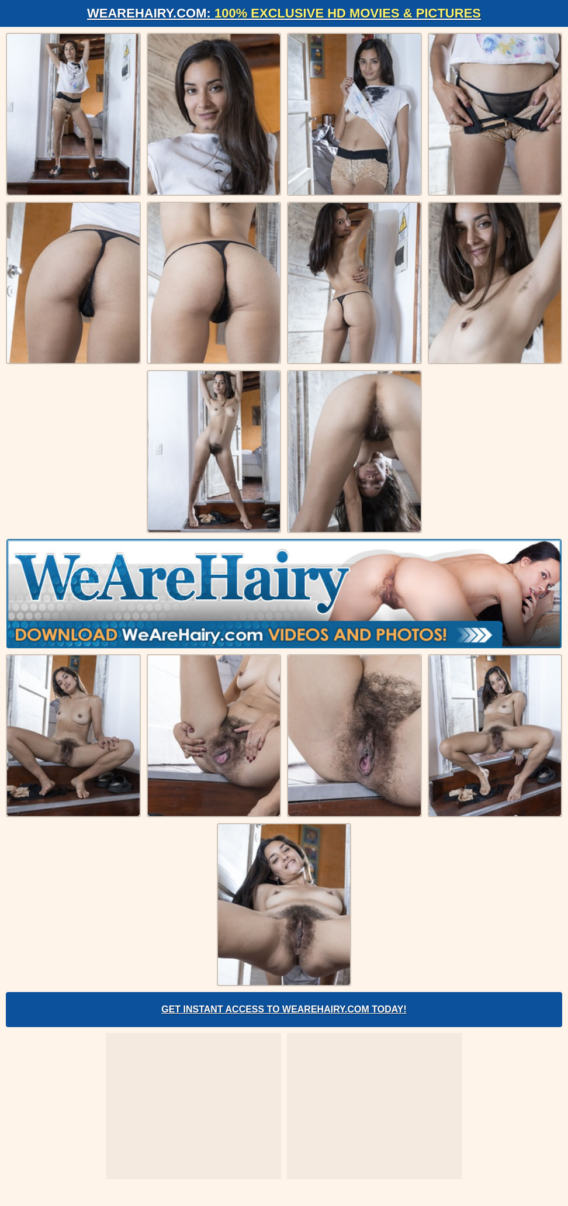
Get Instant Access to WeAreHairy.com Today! (284, 1009)
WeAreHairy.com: (284, 13)
